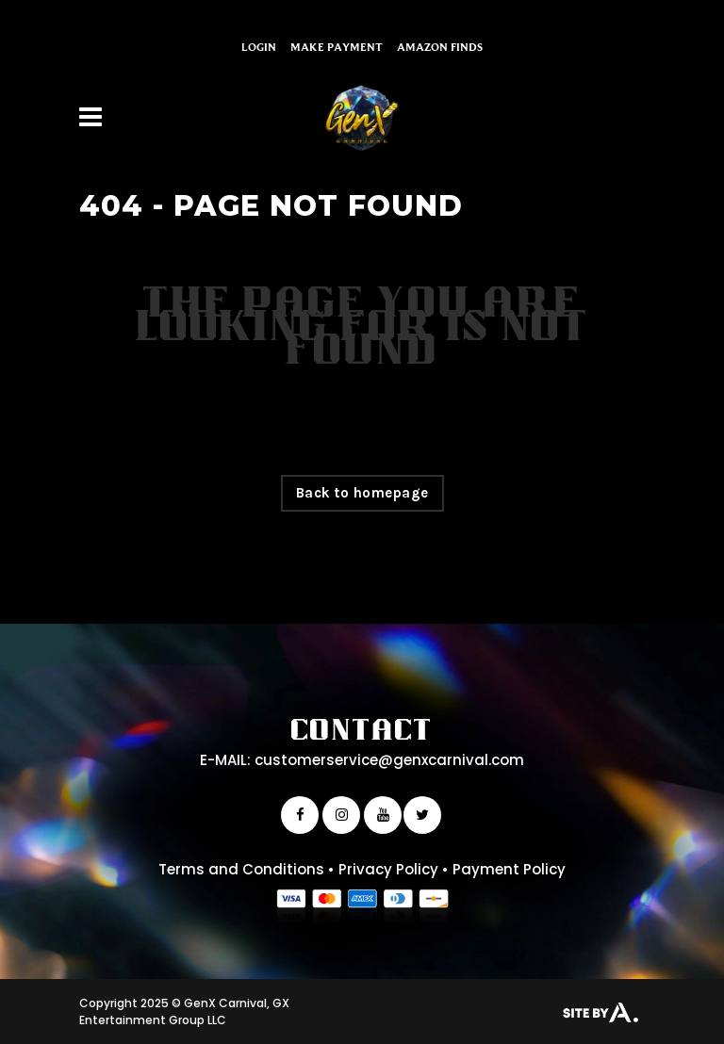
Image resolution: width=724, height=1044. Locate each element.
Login (258, 47)
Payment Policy (509, 869)
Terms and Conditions (241, 869)
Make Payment (336, 47)
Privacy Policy (388, 869)
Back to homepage (362, 492)
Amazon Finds (440, 47)
